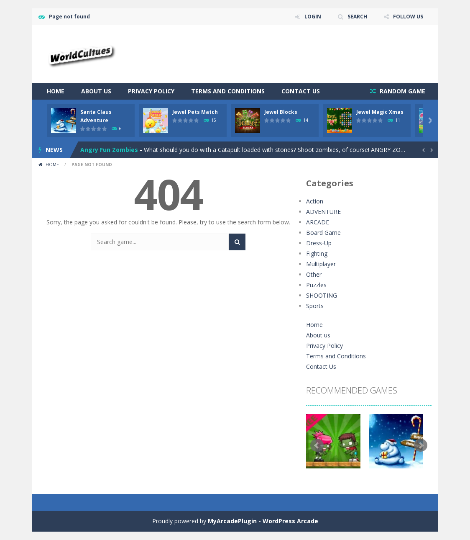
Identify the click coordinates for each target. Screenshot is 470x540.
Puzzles (316, 285)
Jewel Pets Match (195, 112)
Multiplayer (321, 264)
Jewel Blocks (280, 112)
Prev (317, 445)
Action (314, 201)
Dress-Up (319, 243)
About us (96, 91)
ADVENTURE (323, 212)
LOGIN (312, 16)
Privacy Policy (151, 91)
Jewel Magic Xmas (380, 112)
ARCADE (317, 222)
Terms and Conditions (228, 91)
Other (314, 274)
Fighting (316, 253)
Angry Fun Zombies (109, 150)
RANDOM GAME (401, 91)
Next (420, 445)
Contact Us (300, 91)
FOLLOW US (408, 16)
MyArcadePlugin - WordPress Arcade (263, 521)
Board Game (323, 233)
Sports (315, 306)
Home (55, 91)
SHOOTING (321, 295)
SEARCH (357, 16)
